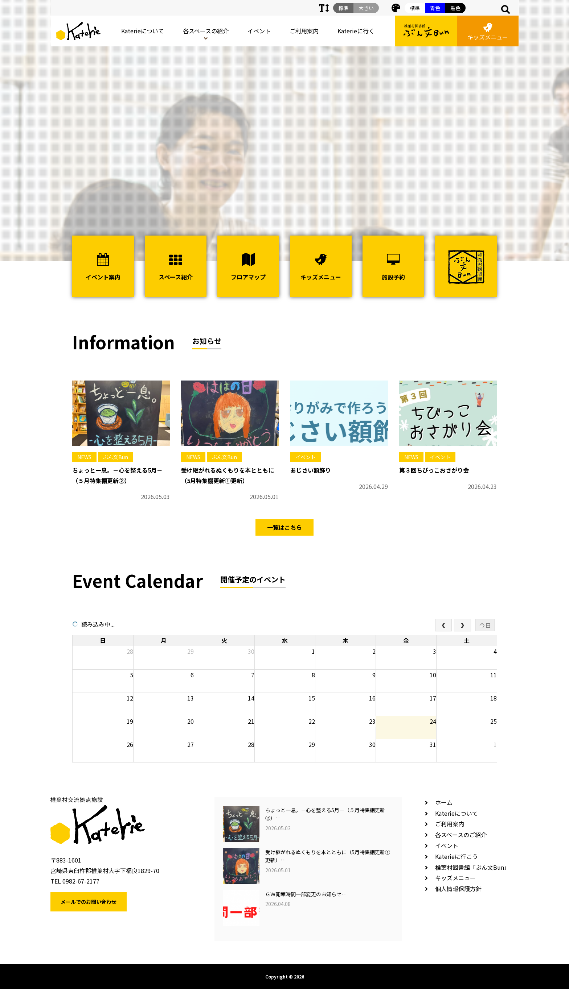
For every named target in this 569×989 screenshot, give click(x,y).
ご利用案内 (304, 30)
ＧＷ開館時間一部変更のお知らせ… (306, 894)
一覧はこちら (284, 527)
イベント (259, 30)
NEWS (84, 457)
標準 (415, 8)
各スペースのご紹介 (461, 834)
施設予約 (393, 267)
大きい (366, 8)
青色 (435, 8)
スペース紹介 (176, 267)
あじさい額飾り (310, 470)
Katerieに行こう (456, 856)
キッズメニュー (487, 32)
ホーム (444, 802)
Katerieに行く (355, 30)
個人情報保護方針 (458, 888)
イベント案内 (103, 267)
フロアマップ (248, 267)
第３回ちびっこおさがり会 (434, 470)
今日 (485, 625)
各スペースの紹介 (206, 30)
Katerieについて (142, 30)
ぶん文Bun (115, 457)
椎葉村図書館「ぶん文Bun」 (472, 867)
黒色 (455, 8)
